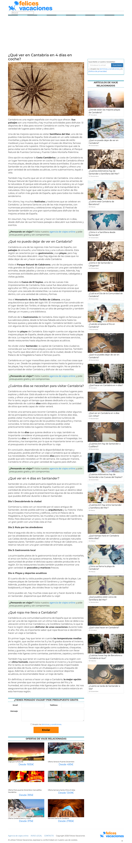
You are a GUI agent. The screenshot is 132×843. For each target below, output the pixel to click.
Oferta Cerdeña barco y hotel (19, 818)
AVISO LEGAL (36, 836)
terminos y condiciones (109, 69)
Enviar (46, 730)
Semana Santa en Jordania (58, 818)
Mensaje (14, 711)
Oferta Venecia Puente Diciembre (61, 762)
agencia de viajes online (62, 231)
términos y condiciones (51, 724)
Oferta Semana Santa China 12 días (61, 790)
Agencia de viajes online (18, 836)
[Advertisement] (66, 35)
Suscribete (117, 65)
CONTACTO (49, 836)
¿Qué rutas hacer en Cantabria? (104, 627)
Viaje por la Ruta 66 (15, 762)
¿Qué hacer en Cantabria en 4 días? (106, 385)
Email (15, 705)
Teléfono (54, 705)
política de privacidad (97, 71)
